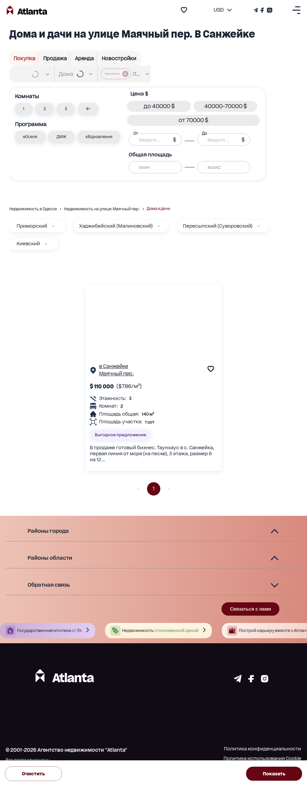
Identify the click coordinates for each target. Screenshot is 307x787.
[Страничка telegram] (237, 680)
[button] (24, 109)
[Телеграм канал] (256, 10)
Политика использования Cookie (262, 758)
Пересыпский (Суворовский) (217, 226)
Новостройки (118, 58)
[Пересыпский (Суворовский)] (258, 226)
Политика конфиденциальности (262, 748)
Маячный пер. (116, 374)
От (135, 133)
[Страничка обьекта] (93, 371)
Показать (274, 773)
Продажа (55, 58)
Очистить (33, 773)
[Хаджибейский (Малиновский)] (158, 226)
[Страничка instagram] (264, 680)
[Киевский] (46, 244)
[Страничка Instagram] (268, 10)
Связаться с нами (250, 609)
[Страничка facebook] (251, 680)
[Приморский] (53, 226)
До (204, 133)
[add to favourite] (184, 10)
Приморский (32, 226)
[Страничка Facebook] (262, 10)
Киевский (28, 243)
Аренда (84, 58)
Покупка (24, 58)
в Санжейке (113, 366)
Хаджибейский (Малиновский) (116, 226)
